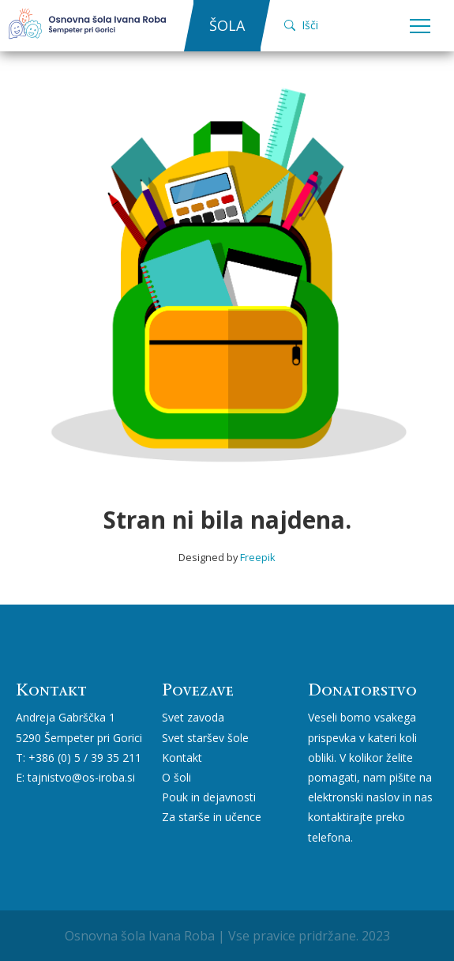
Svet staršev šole (205, 737)
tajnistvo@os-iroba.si (81, 777)
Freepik (258, 557)
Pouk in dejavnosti (209, 797)
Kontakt (182, 757)
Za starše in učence (211, 816)
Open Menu (420, 27)
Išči (301, 24)
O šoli (176, 777)
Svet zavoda (193, 717)
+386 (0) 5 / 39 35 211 (84, 757)
